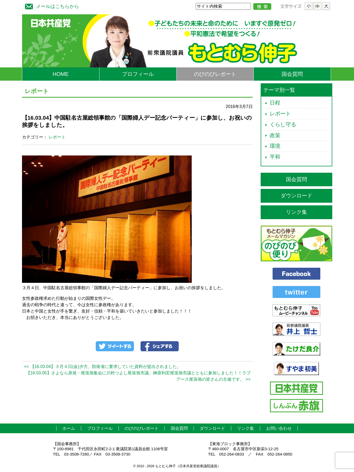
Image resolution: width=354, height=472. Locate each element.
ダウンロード (296, 195)
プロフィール (138, 74)
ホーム (68, 428)
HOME (61, 74)
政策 (275, 135)
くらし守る (283, 124)
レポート (57, 137)
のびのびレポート (215, 74)
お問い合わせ (279, 428)
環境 (275, 146)
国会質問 (292, 74)
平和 (275, 157)
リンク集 (296, 212)
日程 (275, 103)
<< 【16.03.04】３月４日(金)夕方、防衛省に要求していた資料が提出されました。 (102, 366)
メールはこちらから (50, 5)
